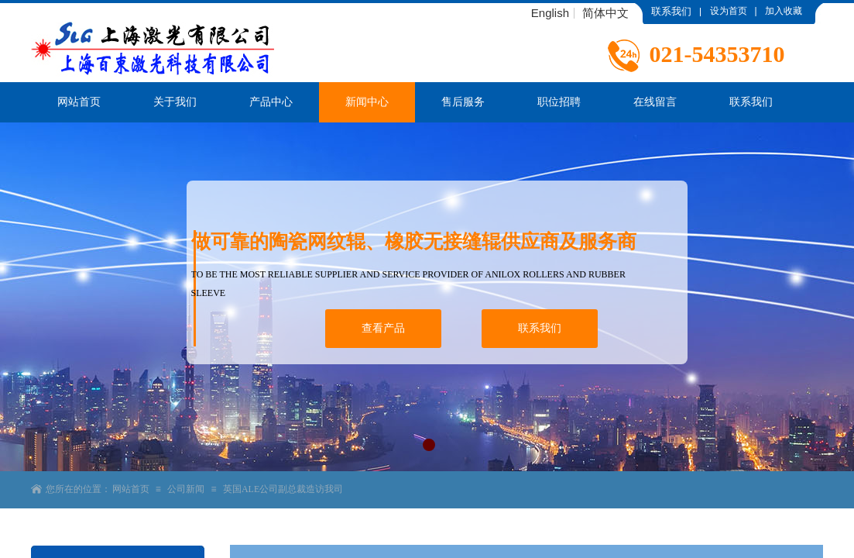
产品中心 (271, 102)
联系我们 (751, 102)
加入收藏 (783, 10)
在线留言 (655, 102)
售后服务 (463, 102)
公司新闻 (185, 489)
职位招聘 (559, 102)
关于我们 (175, 102)
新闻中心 (367, 102)
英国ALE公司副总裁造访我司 (283, 489)
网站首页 (79, 102)
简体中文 (605, 13)
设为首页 (728, 10)
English (550, 13)
